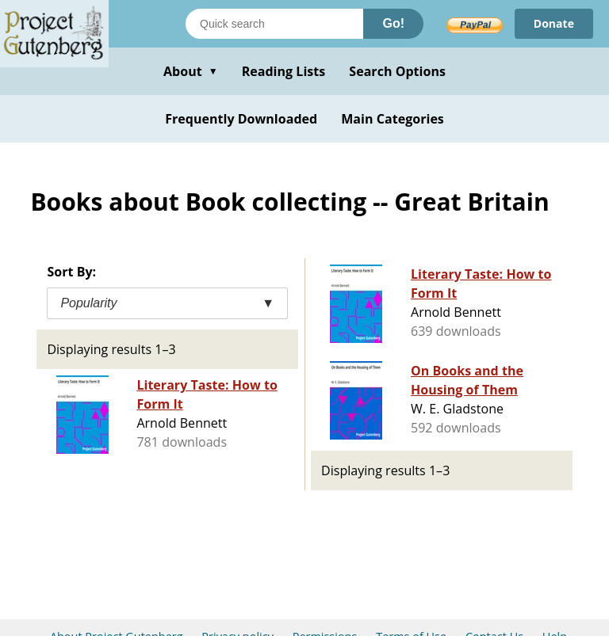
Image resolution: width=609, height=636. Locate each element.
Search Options (397, 71)
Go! (393, 23)
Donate (554, 23)
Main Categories (392, 119)
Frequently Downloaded (241, 119)
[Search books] (274, 24)
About (190, 71)
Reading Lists (284, 71)
